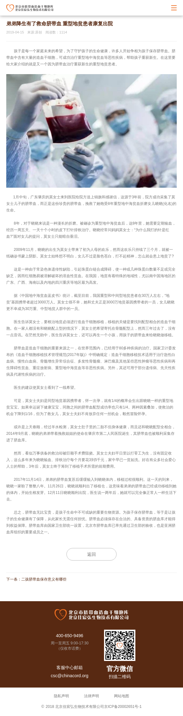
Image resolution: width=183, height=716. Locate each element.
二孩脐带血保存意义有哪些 (43, 579)
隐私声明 (61, 696)
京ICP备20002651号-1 (123, 706)
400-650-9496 (69, 635)
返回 (91, 554)
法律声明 (91, 696)
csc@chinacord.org (69, 675)
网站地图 (121, 696)
